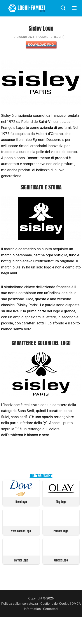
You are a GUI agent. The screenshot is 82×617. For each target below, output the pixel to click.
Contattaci (50, 609)
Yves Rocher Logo (21, 531)
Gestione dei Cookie (54, 604)
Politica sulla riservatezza (19, 604)
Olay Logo (61, 502)
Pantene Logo (61, 531)
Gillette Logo (61, 560)
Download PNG (41, 44)
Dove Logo (21, 502)
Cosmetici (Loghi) (51, 36)
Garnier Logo (21, 560)
